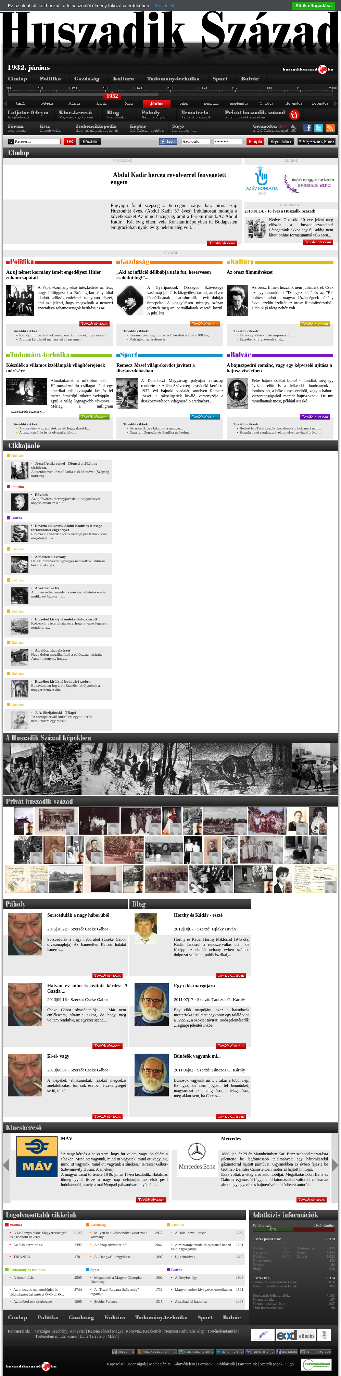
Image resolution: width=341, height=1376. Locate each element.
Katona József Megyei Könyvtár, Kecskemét (124, 1331)
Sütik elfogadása (313, 5)
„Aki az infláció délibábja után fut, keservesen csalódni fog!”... (163, 275)
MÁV (66, 1138)
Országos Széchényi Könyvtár (60, 1331)
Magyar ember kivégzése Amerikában (203, 1289)
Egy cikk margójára (194, 985)
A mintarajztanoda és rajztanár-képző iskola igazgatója (201, 1247)
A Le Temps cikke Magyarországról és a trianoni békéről (38, 1235)
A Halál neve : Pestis (190, 1233)
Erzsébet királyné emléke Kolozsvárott (66, 619)
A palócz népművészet (52, 650)
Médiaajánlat (159, 1364)
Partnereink (247, 1364)
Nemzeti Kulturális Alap (184, 1331)
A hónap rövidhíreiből (110, 1245)
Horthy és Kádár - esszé (198, 915)
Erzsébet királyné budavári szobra (62, 681)
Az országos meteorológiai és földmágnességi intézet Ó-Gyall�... (37, 1291)
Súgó (289, 1364)
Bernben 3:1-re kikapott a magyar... (155, 428)
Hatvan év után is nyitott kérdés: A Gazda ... (87, 988)
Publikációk (225, 1364)
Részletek (164, 5)
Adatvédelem (184, 1364)
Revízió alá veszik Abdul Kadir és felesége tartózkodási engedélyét (66, 528)
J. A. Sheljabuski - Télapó (55, 712)
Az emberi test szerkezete (32, 1301)
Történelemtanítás (222, 1331)
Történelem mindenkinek (56, 1336)
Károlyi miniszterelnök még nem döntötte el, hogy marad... (62, 335)
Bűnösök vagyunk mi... (197, 1056)
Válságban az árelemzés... (147, 339)
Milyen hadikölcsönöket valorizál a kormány (118, 1235)
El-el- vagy (58, 1056)
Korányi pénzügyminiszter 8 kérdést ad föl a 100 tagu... (170, 335)
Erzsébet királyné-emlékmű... (260, 339)
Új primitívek (185, 1257)
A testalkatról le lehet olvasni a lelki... (46, 432)
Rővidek (41, 494)
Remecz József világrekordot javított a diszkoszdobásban (155, 368)
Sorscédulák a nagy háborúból (78, 915)
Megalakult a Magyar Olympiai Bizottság (116, 1279)
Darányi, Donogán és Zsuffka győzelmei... (160, 432)
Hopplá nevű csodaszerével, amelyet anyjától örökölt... (280, 432)
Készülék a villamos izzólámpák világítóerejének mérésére (55, 368)
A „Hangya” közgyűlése (112, 1257)
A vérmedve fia (47, 588)
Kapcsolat (115, 1364)
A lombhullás (23, 1277)
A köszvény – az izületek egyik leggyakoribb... (53, 428)
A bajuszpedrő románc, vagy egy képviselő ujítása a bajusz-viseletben (279, 368)
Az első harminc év (27, 1245)
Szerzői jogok (271, 1364)
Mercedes (231, 1138)
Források (205, 1364)
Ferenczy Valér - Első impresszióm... (266, 335)
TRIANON (21, 1257)
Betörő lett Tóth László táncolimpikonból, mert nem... (279, 428)
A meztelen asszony (50, 557)
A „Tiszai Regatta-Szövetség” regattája (114, 1291)
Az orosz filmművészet (250, 272)
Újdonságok (136, 1364)
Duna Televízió (91, 1336)
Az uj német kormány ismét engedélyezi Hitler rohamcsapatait (53, 275)
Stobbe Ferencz (105, 1301)
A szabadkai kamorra (191, 1301)
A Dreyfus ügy (186, 1277)
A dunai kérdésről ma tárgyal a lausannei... (50, 339)
